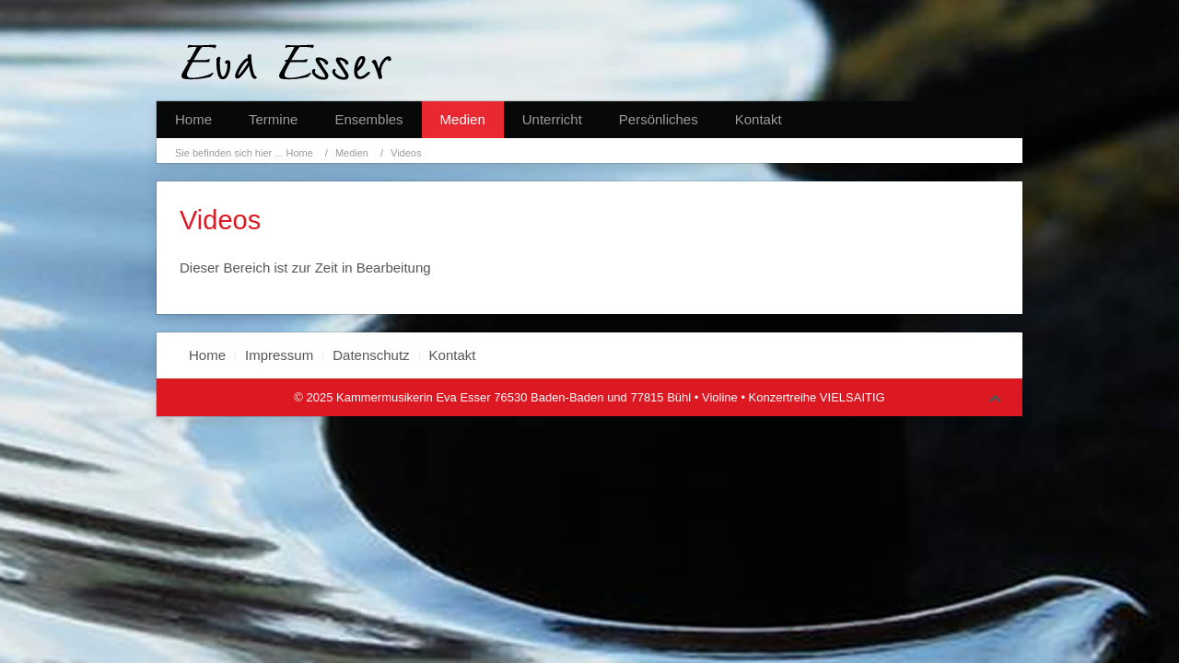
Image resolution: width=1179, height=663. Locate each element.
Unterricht (552, 119)
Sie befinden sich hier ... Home (244, 152)
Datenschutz (371, 355)
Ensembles (368, 119)
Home (193, 119)
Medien (462, 119)
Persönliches (658, 119)
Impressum (279, 355)
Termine (273, 119)
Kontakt (758, 119)
